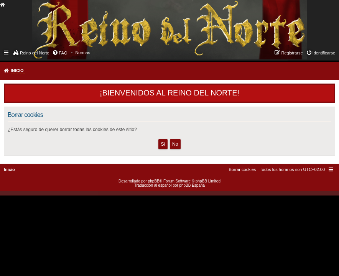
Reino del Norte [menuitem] (34, 53)
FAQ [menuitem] (63, 53)
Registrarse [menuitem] (292, 53)
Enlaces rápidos (7, 52)
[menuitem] (82, 52)
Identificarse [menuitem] (324, 53)
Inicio (17, 70)
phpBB (154, 181)
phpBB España (192, 185)
